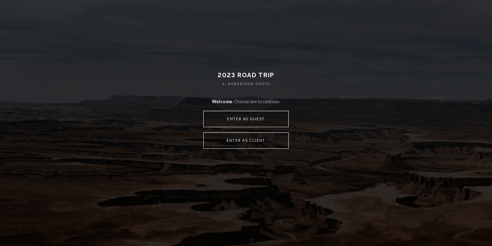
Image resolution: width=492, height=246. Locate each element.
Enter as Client (246, 140)
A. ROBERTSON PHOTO (246, 84)
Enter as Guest (246, 119)
